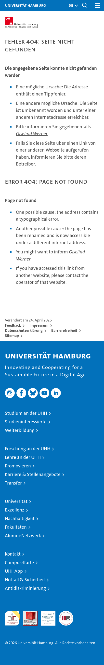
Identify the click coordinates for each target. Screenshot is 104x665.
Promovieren (18, 466)
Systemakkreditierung (66, 613)
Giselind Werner (32, 134)
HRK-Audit (45, 616)
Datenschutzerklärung (24, 330)
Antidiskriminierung (25, 588)
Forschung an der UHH (27, 449)
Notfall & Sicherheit (25, 580)
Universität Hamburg (25, 5)
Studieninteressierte (26, 422)
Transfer (13, 483)
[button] (72, 5)
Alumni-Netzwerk (23, 536)
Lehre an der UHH (23, 457)
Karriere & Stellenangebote (33, 474)
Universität (16, 501)
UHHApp (14, 571)
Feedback (13, 325)
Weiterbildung (19, 430)
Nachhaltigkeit (20, 518)
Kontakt (13, 554)
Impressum (39, 325)
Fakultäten (16, 527)
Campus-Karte (19, 562)
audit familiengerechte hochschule (12, 618)
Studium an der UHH (26, 413)
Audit (27, 613)
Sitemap (12, 335)
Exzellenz (14, 510)
